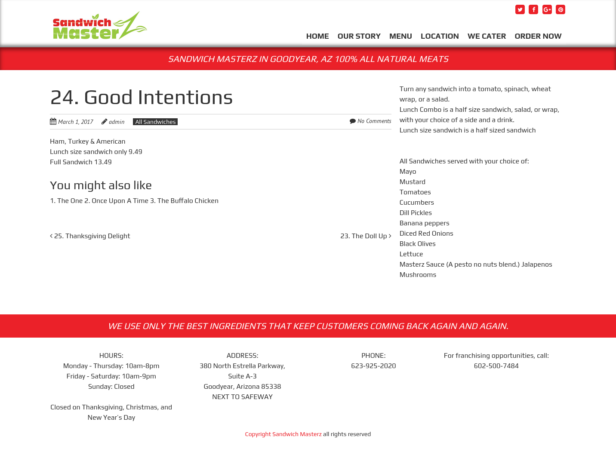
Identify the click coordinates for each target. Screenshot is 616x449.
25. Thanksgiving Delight (90, 236)
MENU (400, 35)
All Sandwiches (155, 121)
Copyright (259, 434)
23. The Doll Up (365, 236)
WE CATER (487, 35)
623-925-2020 (373, 366)
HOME (317, 35)
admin (116, 122)
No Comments (374, 121)
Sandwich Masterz (297, 434)
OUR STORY (359, 35)
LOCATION (440, 35)
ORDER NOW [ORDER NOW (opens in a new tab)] (537, 35)
